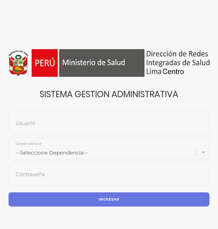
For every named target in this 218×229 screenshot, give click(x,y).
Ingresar (109, 199)
